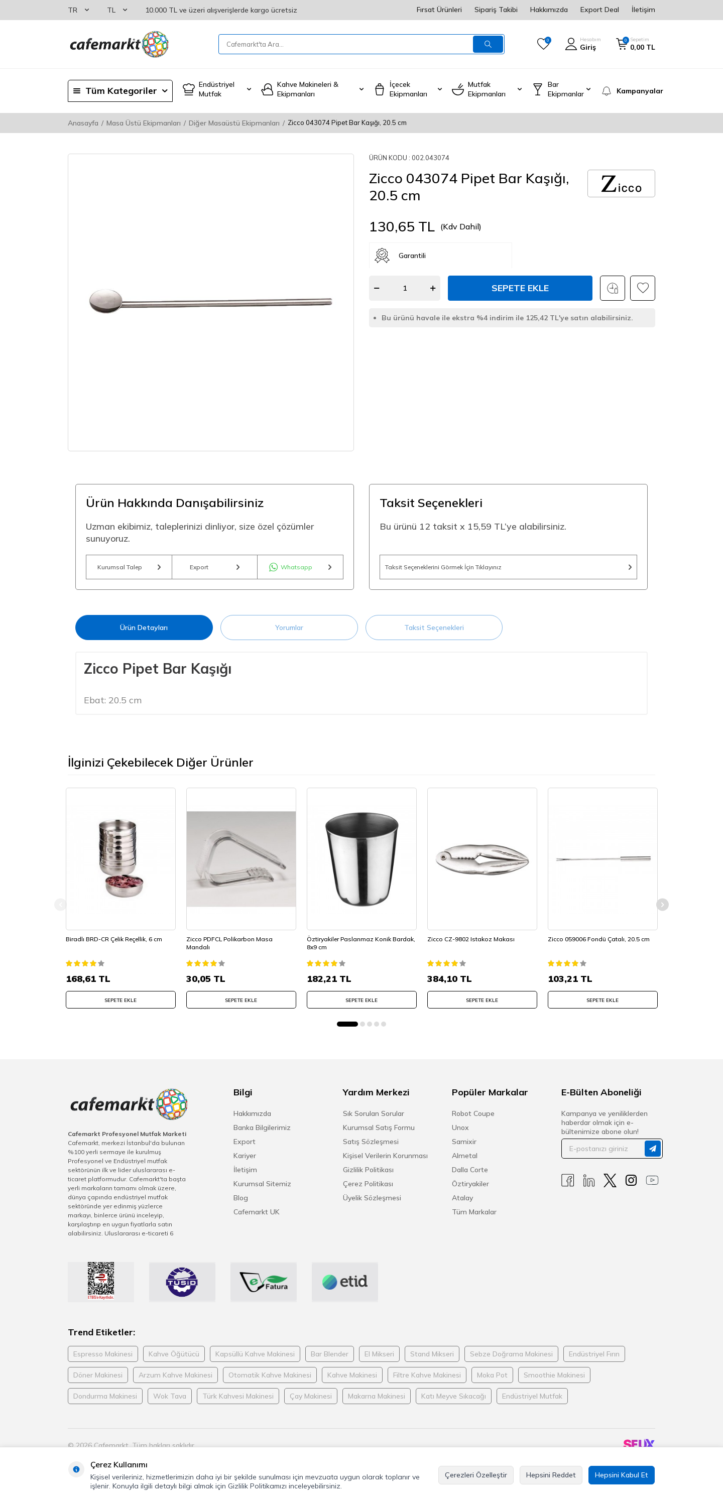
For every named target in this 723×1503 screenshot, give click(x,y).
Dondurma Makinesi (105, 1401)
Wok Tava (169, 1401)
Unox (460, 1132)
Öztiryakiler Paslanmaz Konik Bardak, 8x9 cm (351, 946)
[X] (610, 1185)
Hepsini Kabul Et (621, 1474)
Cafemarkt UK (256, 1216)
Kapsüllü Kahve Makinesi (255, 1358)
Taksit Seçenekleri (434, 634)
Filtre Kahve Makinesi (427, 1380)
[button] (347, 1029)
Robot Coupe (473, 1118)
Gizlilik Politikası (368, 1174)
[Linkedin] (588, 1185)
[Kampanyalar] (627, 91)
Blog (240, 1202)
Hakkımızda (549, 9)
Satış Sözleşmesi (371, 1146)
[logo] (118, 44)
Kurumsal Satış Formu (379, 1132)
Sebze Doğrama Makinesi (511, 1358)
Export (214, 570)
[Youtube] (652, 1185)
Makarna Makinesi (376, 1401)
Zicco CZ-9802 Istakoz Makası (473, 942)
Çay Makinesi (311, 1401)
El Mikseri (379, 1358)
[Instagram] (631, 1185)
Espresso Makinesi (103, 1358)
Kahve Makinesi (352, 1380)
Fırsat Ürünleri (439, 9)
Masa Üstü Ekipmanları (143, 123)
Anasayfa (83, 123)
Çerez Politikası (368, 1188)
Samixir (464, 1146)
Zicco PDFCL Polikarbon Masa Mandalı (231, 946)
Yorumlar (289, 634)
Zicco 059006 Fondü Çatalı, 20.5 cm (601, 942)
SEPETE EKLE (120, 1003)
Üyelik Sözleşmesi (372, 1202)
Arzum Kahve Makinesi (175, 1380)
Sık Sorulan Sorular (373, 1118)
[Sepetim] (635, 44)
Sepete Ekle (520, 288)
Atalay (462, 1202)
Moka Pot (492, 1380)
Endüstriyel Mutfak (532, 1401)
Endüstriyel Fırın (594, 1358)
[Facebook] (567, 1185)
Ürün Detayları (144, 634)
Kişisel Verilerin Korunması (385, 1160)
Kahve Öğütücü (174, 1358)
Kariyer (244, 1160)
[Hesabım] (583, 44)
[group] (210, 302)
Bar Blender (329, 1358)
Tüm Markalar (474, 1216)
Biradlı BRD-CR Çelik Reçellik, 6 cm (116, 942)
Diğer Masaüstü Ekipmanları (234, 123)
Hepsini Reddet (551, 1474)
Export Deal (599, 9)
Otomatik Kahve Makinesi (269, 1380)
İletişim (643, 9)
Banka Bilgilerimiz (262, 1132)
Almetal (464, 1160)
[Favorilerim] (543, 44)
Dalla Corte (470, 1174)
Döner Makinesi (98, 1380)
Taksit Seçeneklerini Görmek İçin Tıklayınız (508, 570)
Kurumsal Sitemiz (262, 1188)
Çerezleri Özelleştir (476, 1474)
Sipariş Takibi (496, 9)
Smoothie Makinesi (554, 1380)
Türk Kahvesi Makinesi (238, 1401)
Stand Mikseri (432, 1358)
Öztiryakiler (470, 1188)
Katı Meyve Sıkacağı (453, 1401)
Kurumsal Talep (129, 570)
